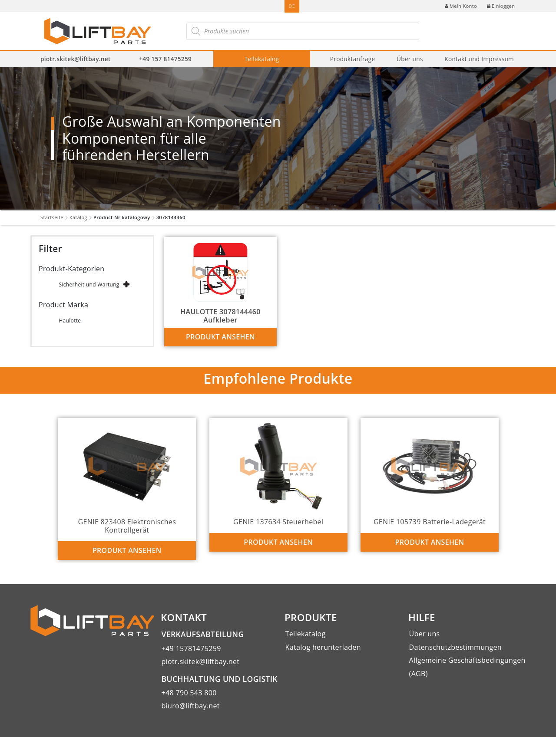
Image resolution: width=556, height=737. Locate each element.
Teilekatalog (262, 59)
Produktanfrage (352, 59)
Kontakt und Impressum (479, 59)
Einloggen (501, 5)
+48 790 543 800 (189, 693)
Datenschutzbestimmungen (455, 647)
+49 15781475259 (191, 648)
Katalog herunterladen (323, 647)
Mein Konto (461, 5)
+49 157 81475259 (165, 59)
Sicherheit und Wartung (89, 284)
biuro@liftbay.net (191, 706)
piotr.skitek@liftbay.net (75, 59)
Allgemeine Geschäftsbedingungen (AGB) (467, 666)
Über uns (410, 59)
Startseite (51, 217)
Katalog (78, 217)
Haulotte (70, 320)
